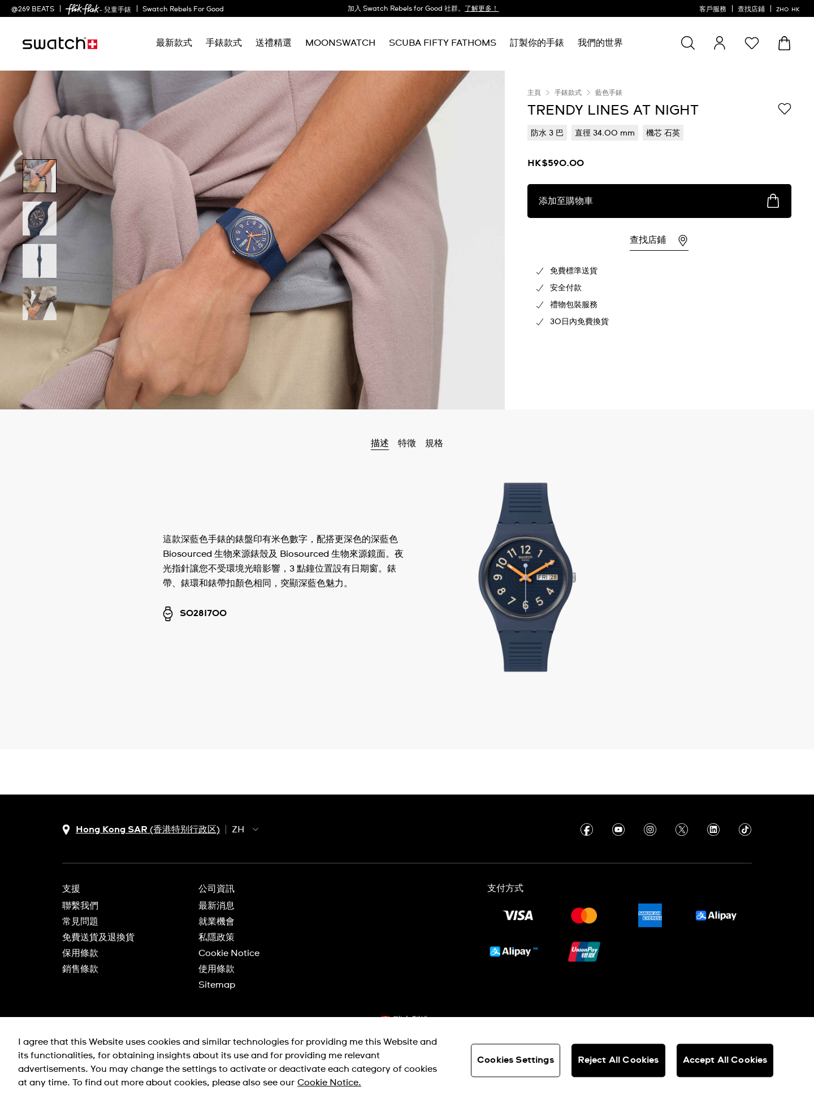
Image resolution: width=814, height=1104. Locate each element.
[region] (659, 240)
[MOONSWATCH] (340, 43)
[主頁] (60, 43)
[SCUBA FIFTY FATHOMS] (442, 43)
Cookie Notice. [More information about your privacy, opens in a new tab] (329, 1082)
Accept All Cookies (725, 1059)
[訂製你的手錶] (537, 43)
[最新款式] (174, 43)
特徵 (407, 443)
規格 (434, 443)
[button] (751, 43)
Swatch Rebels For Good (183, 9)
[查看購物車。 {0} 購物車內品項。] (784, 43)
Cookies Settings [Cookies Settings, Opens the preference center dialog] (515, 1059)
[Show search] (688, 43)
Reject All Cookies (618, 1059)
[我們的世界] (600, 43)
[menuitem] (174, 43)
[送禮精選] (274, 43)
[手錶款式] (224, 43)
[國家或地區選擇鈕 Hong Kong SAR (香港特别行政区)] (141, 830)
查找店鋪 (751, 9)
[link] (82, 9)
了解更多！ (482, 9)
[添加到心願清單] (784, 109)
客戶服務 (712, 9)
